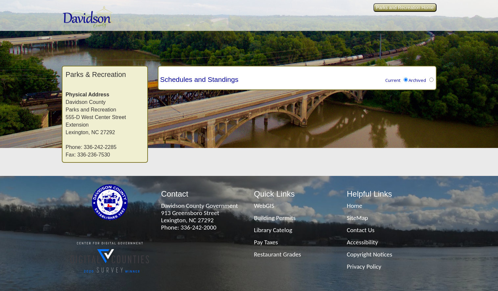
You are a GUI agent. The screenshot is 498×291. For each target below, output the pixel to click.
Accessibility (362, 242)
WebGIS (264, 205)
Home (354, 205)
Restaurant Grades (277, 254)
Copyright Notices (369, 254)
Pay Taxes (266, 242)
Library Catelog (273, 230)
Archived (417, 80)
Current (392, 80)
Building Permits (275, 218)
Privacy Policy (364, 266)
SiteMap (357, 218)
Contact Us (360, 230)
